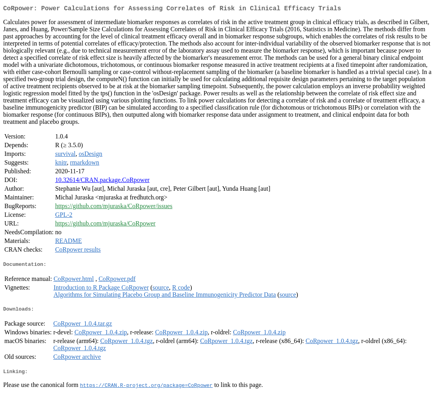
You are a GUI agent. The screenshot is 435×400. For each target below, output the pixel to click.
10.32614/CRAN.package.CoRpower (102, 181)
